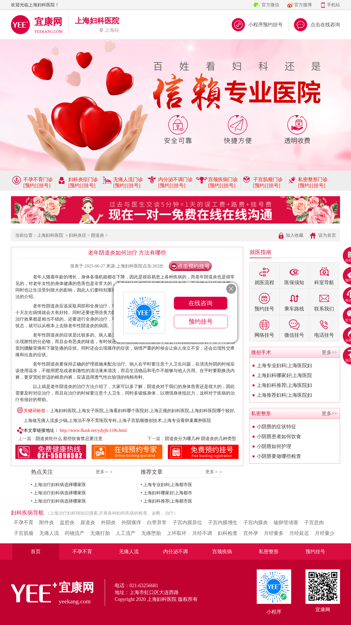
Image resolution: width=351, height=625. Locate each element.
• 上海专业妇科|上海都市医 (167, 484)
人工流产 (125, 533)
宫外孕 (250, 533)
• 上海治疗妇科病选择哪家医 (58, 484)
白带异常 (157, 522)
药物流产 (74, 533)
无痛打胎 (100, 533)
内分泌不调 (175, 551)
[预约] (29, 185)
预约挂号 (315, 551)
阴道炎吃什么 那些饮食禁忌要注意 (69, 438)
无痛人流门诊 (128, 179)
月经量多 (274, 533)
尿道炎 (87, 522)
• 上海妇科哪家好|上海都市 (167, 492)
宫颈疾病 (222, 551)
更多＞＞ (104, 471)
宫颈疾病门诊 (223, 179)
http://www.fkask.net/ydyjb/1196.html (93, 430)
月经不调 (202, 533)
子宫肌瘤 (23, 533)
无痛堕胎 (151, 533)
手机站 (333, 4)
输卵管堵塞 (286, 522)
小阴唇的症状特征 (276, 426)
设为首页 (327, 235)
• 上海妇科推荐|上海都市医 (167, 501)
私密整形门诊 (313, 179)
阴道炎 (97, 235)
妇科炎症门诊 (83, 179)
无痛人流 (49, 533)
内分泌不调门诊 (175, 179)
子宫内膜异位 (187, 522)
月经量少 (325, 533)
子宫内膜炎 (255, 522)
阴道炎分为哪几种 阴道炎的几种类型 (200, 438)
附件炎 (46, 522)
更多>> (329, 352)
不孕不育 (23, 522)
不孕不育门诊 (38, 179)
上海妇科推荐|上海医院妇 (284, 385)
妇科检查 (227, 533)
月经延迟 (299, 533)
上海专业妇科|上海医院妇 (284, 365)
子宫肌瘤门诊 (268, 179)
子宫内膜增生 (222, 522)
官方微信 (270, 4)
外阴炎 (108, 522)
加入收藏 (294, 235)
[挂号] (43, 185)
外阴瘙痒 (131, 522)
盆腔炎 (67, 522)
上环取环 (176, 533)
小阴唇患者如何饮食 (279, 436)
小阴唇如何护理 (274, 446)
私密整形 (269, 551)
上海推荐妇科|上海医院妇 (284, 395)
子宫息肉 (314, 522)
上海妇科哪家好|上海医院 (284, 375)
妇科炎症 (77, 235)
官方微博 (303, 4)
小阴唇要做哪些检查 (279, 456)
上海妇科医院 (50, 235)
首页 (36, 551)
